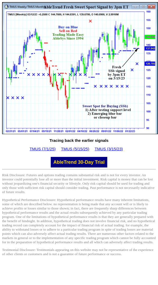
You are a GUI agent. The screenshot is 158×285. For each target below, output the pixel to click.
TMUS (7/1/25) (42, 149)
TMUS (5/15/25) (75, 149)
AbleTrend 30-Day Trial (79, 162)
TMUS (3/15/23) (109, 149)
